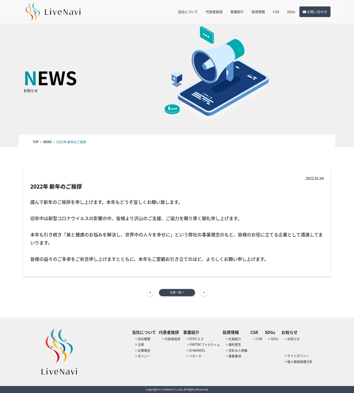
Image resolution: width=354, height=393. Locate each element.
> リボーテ (194, 356)
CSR (276, 11)
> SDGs (273, 338)
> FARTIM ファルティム (203, 344)
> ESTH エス (195, 338)
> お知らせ (292, 338)
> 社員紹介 (233, 338)
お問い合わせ (315, 11)
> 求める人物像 (236, 350)
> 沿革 (139, 344)
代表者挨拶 (214, 11)
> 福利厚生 (233, 344)
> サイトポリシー (297, 355)
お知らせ (289, 332)
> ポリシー (142, 356)
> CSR (258, 338)
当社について (188, 11)
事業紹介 (237, 11)
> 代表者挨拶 (171, 338)
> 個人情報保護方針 (298, 361)
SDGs (291, 11)
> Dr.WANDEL (196, 350)
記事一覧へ (177, 292)
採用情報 (258, 11)
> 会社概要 (142, 338)
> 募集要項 (233, 356)
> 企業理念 (142, 350)
